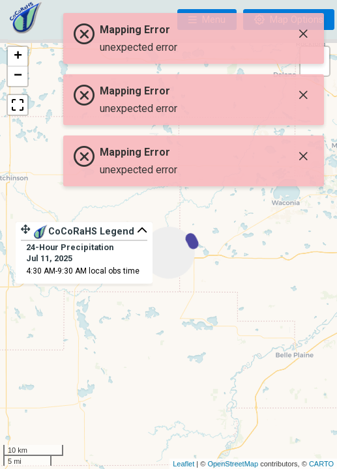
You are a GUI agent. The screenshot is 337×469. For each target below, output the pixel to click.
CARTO (321, 464)
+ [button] (18, 56)
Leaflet (183, 464)
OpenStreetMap (232, 464)
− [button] (18, 76)
